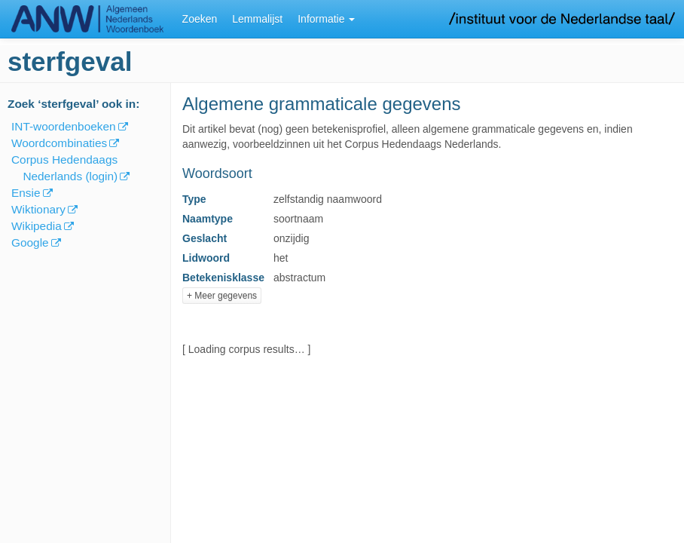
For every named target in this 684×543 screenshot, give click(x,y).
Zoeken (200, 19)
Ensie (26, 192)
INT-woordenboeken (63, 126)
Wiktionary (38, 209)
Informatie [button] (326, 19)
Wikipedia (36, 225)
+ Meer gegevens (222, 295)
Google (30, 242)
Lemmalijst (257, 19)
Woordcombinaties (59, 143)
